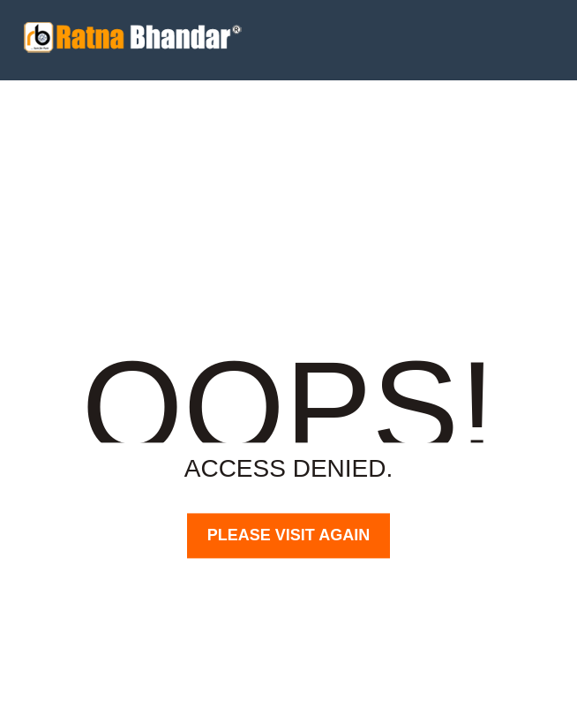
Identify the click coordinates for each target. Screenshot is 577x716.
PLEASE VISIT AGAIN (288, 535)
